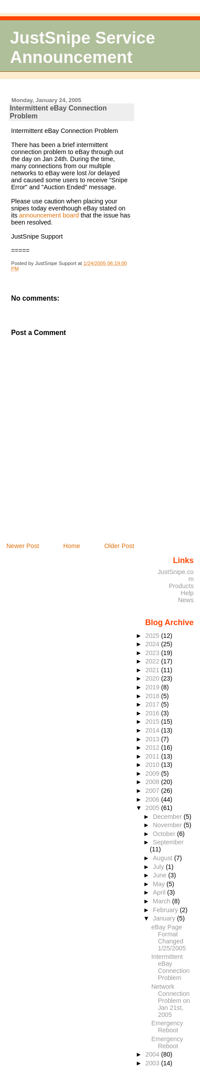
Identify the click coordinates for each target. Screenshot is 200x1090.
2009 (153, 773)
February (166, 909)
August (164, 858)
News (186, 600)
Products (181, 585)
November (168, 825)
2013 (153, 739)
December (168, 816)
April (160, 892)
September (168, 842)
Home (71, 545)
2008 (153, 781)
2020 (153, 678)
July (159, 866)
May (160, 883)
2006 (153, 799)
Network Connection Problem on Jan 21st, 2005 (170, 1000)
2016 (153, 713)
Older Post (119, 545)
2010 (153, 764)
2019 (153, 687)
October (165, 833)
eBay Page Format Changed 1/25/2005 (168, 938)
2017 (153, 704)
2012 (153, 747)
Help (187, 593)
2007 (153, 790)
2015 (153, 721)
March (162, 901)
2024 (153, 644)
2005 (153, 807)
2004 (153, 1054)
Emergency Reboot (167, 1027)
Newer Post (22, 545)
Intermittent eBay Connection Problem (170, 967)
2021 (153, 670)
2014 (153, 730)
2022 (153, 661)
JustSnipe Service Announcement (82, 47)
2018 (153, 696)
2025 (153, 635)
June (160, 875)
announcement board (50, 215)
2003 (153, 1063)
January (165, 918)
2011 (153, 756)
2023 (153, 652)
